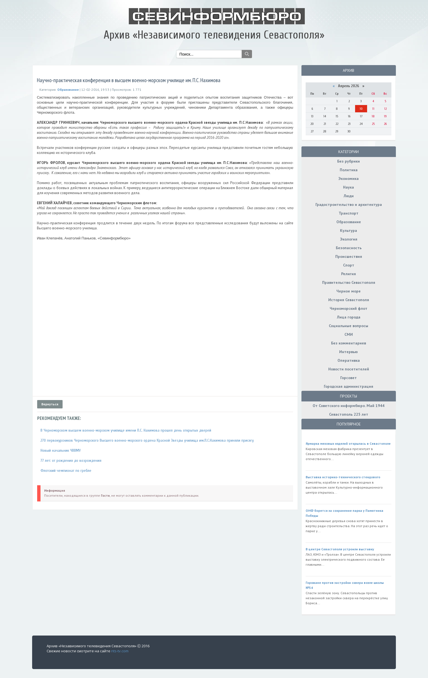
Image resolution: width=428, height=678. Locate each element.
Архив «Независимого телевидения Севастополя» (214, 34)
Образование (348, 221)
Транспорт (348, 213)
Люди (349, 195)
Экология (348, 239)
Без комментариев (348, 343)
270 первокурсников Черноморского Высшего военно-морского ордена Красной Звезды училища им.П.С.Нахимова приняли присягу (147, 440)
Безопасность (349, 247)
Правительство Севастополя (348, 282)
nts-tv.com (120, 650)
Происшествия (348, 256)
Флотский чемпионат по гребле (66, 470)
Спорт (348, 265)
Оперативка (348, 360)
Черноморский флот (348, 308)
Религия (348, 273)
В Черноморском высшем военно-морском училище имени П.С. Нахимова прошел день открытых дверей (126, 430)
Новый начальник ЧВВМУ (61, 450)
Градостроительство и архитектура (348, 204)
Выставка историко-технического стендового (343, 477)
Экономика (348, 178)
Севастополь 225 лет (348, 414)
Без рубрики (348, 161)
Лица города (348, 317)
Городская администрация (348, 386)
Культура (348, 230)
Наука (348, 187)
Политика (349, 169)
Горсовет (348, 377)
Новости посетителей (348, 369)
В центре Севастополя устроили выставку (340, 549)
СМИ (348, 334)
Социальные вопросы (348, 325)
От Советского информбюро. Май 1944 (348, 405)
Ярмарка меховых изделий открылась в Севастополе (348, 443)
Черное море (348, 291)
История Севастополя (348, 299)
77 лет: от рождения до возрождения (71, 460)
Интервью (348, 351)
